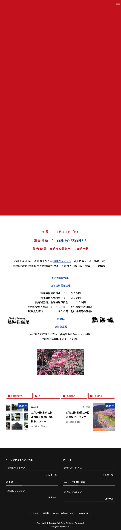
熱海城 (61, 318)
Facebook (84, 512)
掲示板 (46, 512)
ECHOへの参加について (64, 512)
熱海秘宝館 (61, 326)
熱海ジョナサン (62, 261)
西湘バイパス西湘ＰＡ (72, 240)
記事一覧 (52, 473)
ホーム (35, 512)
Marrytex (66, 525)
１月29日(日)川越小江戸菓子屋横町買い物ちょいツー (42, 416)
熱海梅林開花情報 (60, 285)
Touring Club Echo (57, 522)
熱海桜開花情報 (60, 277)
